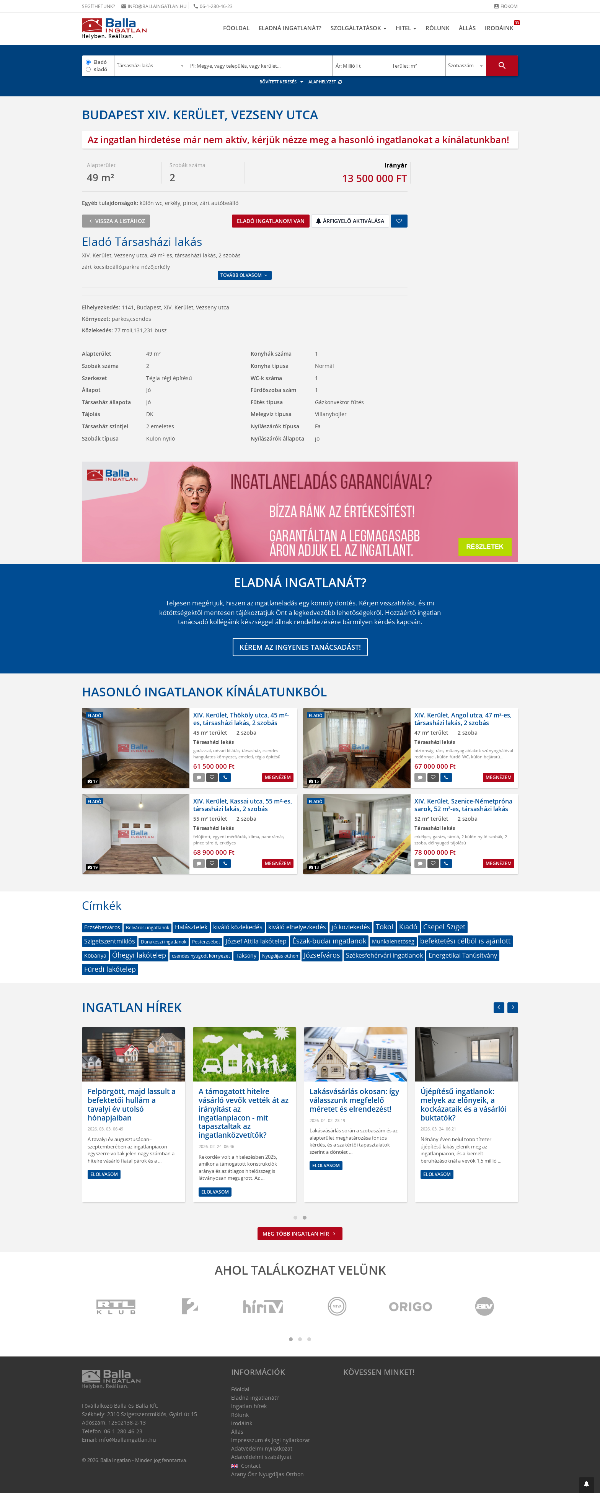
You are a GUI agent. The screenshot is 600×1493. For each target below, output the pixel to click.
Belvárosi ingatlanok (147, 927)
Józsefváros (322, 955)
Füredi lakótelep (110, 969)
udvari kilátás (226, 750)
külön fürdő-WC (453, 757)
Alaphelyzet (325, 82)
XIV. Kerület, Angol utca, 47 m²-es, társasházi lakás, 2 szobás (463, 719)
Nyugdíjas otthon (280, 956)
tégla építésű (267, 757)
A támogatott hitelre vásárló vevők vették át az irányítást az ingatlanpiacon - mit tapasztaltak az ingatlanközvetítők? (346, 1113)
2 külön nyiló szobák (481, 836)
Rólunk (438, 28)
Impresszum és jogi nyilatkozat (270, 1440)
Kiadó (100, 69)
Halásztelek (191, 927)
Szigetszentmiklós (109, 941)
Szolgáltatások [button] (358, 28)
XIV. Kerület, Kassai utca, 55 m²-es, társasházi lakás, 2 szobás (242, 805)
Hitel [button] (406, 28)
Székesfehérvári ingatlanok (384, 955)
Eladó (100, 62)
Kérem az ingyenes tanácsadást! (300, 647)
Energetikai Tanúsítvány (463, 955)
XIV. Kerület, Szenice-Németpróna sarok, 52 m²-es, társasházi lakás (463, 805)
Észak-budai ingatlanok (329, 940)
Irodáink (501, 26)
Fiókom (506, 6)
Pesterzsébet (206, 941)
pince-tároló (205, 843)
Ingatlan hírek (131, 1007)
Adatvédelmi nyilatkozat (261, 1448)
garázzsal (202, 750)
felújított (201, 836)
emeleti (245, 757)
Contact (246, 1465)
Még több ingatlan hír (300, 1233)
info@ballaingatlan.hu (154, 6)
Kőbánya (95, 955)
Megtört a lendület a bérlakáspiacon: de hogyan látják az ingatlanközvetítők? (115, 1104)
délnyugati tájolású (447, 843)
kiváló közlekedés (237, 927)
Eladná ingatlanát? (290, 28)
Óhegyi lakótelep (139, 955)
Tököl (384, 926)
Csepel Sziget (444, 926)
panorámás (272, 836)
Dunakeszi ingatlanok (163, 941)
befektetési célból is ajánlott (465, 940)
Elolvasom (96, 1174)
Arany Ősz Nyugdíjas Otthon (267, 1474)
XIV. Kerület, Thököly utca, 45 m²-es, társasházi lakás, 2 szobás (241, 719)
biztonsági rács (428, 750)
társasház (251, 750)
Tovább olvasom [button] (244, 275)
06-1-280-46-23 (213, 6)
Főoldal (236, 28)
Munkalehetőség (393, 941)
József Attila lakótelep (256, 941)
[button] (586, 1485)
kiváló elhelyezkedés (297, 927)
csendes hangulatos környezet (235, 754)
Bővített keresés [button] (282, 82)
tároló (453, 836)
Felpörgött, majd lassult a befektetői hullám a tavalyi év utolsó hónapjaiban (235, 1104)
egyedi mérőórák (229, 836)
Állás (467, 28)
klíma (253, 836)
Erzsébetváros (102, 927)
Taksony (246, 955)
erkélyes (228, 843)
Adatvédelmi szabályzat (261, 1456)
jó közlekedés (351, 927)
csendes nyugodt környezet (201, 956)
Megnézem (278, 777)
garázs (439, 836)
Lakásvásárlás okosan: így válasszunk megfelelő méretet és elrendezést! (457, 1100)
